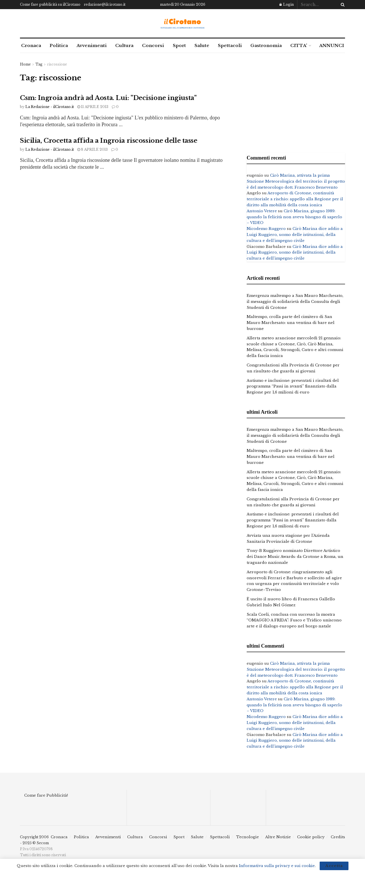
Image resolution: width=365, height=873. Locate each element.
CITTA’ (298, 45)
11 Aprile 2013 (92, 107)
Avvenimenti (91, 45)
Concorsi (153, 45)
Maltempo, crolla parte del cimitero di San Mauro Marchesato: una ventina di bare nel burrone (290, 322)
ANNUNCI (331, 45)
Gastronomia (266, 45)
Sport (179, 45)
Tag (38, 64)
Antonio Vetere (262, 211)
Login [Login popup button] (286, 4)
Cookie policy (311, 837)
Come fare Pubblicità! (46, 795)
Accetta (334, 865)
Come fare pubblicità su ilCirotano (50, 4)
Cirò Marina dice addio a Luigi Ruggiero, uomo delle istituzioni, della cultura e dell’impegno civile (295, 234)
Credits (338, 837)
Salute (201, 45)
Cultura (124, 45)
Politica (59, 45)
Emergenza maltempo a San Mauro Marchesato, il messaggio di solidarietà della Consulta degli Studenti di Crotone (295, 301)
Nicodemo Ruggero (266, 228)
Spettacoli (230, 45)
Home (25, 64)
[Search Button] (341, 4)
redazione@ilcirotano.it (104, 4)
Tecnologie (247, 837)
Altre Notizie (278, 837)
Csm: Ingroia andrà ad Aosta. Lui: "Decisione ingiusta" (108, 98)
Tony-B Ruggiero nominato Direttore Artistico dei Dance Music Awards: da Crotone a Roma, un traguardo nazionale (295, 556)
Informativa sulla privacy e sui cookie (277, 865)
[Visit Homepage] (183, 23)
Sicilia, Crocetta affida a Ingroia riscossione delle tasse (108, 140)
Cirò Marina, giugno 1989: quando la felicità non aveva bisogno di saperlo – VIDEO (294, 217)
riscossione (57, 64)
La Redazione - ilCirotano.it (49, 107)
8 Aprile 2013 (92, 149)
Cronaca (31, 45)
